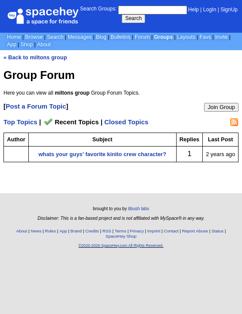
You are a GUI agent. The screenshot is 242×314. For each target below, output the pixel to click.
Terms (120, 231)
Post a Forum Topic (36, 106)
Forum (142, 37)
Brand (76, 231)
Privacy (137, 231)
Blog (101, 37)
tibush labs (138, 208)
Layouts (186, 37)
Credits (92, 231)
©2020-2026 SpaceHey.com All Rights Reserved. (121, 245)
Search (133, 18)
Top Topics (20, 122)
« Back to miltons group (35, 57)
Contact (171, 231)
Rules (50, 231)
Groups (163, 37)
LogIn (209, 10)
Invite (221, 37)
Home (14, 37)
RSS (106, 231)
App (11, 44)
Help (193, 10)
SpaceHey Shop (121, 236)
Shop (26, 44)
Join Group (221, 107)
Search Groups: (98, 9)
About (44, 44)
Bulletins (120, 37)
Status (217, 231)
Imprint (153, 231)
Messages (80, 37)
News (36, 231)
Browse (34, 37)
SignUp (229, 10)
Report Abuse (195, 231)
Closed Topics (126, 122)
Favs (205, 37)
